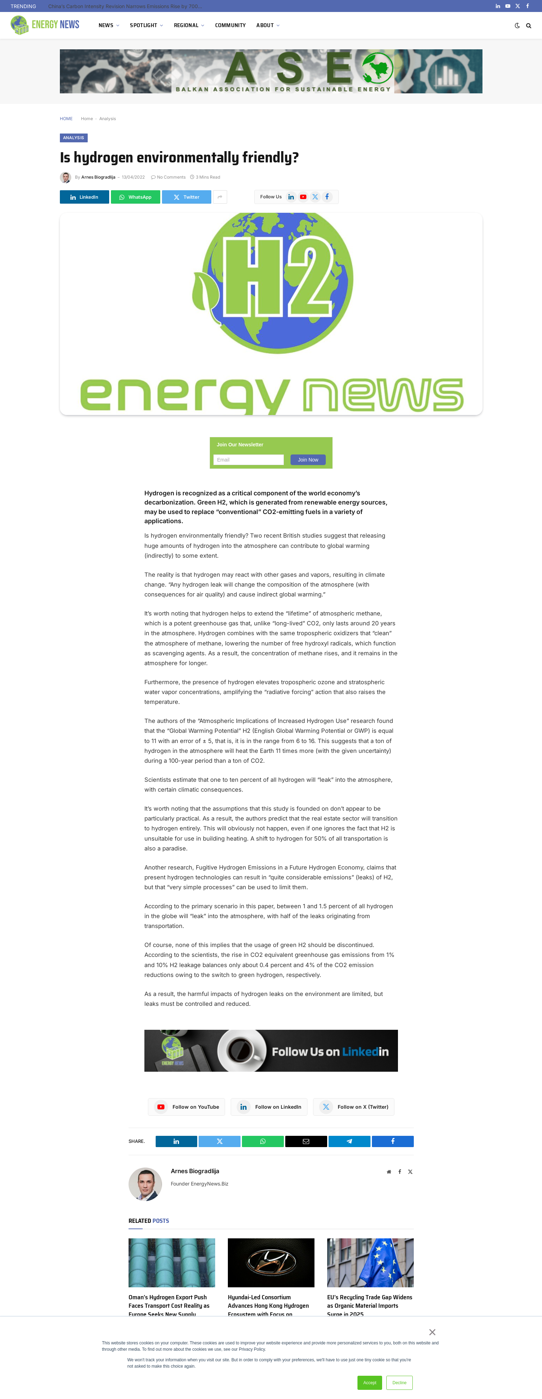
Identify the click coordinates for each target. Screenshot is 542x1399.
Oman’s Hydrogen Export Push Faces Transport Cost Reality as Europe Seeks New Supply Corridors (169, 1310)
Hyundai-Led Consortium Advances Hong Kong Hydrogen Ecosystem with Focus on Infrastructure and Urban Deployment (268, 1314)
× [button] (433, 1333)
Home (87, 118)
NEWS (106, 25)
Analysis (107, 118)
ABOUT (265, 25)
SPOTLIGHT (143, 25)
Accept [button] (369, 1382)
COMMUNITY (230, 25)
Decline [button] (399, 1382)
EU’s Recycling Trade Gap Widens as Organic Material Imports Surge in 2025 (369, 1306)
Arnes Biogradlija (98, 177)
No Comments (168, 177)
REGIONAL (186, 25)
